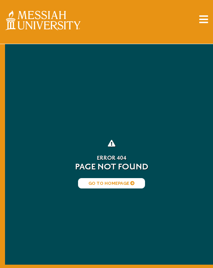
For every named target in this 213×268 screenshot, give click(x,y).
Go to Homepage (111, 183)
